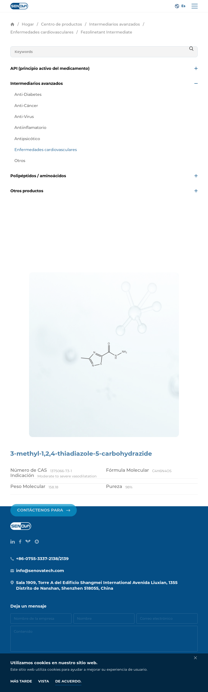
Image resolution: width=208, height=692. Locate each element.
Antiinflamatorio (30, 127)
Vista (43, 681)
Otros (19, 160)
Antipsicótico (27, 138)
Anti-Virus (24, 116)
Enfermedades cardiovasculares (42, 32)
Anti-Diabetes (27, 94)
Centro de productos (61, 24)
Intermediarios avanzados (114, 24)
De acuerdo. (68, 681)
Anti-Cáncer (26, 105)
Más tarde (21, 681)
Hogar (28, 24)
